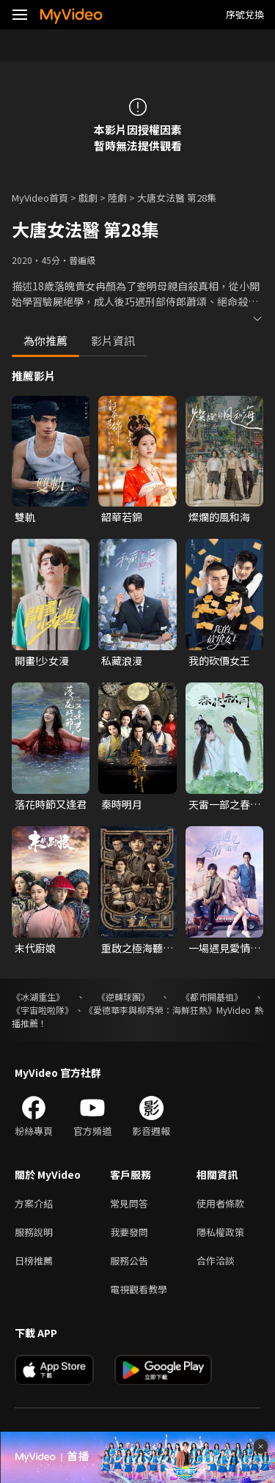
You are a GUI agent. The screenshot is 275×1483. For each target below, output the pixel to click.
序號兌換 (245, 14)
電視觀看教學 (138, 1289)
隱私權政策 (220, 1232)
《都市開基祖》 (212, 996)
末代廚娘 (35, 948)
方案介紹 (34, 1203)
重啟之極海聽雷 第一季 (137, 948)
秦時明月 (121, 804)
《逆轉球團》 (123, 996)
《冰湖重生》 (38, 996)
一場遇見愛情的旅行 (224, 948)
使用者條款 (220, 1203)
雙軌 (25, 516)
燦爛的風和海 (219, 516)
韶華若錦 (121, 516)
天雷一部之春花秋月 (224, 804)
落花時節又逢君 (51, 804)
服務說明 (34, 1232)
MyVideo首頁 (40, 198)
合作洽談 (216, 1260)
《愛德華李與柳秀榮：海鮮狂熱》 (150, 1010)
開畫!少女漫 (42, 660)
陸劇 (117, 198)
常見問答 (129, 1203)
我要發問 (129, 1232)
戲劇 (88, 198)
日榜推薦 (34, 1260)
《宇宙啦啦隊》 (42, 1010)
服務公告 (129, 1260)
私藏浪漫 (121, 660)
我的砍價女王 (219, 660)
